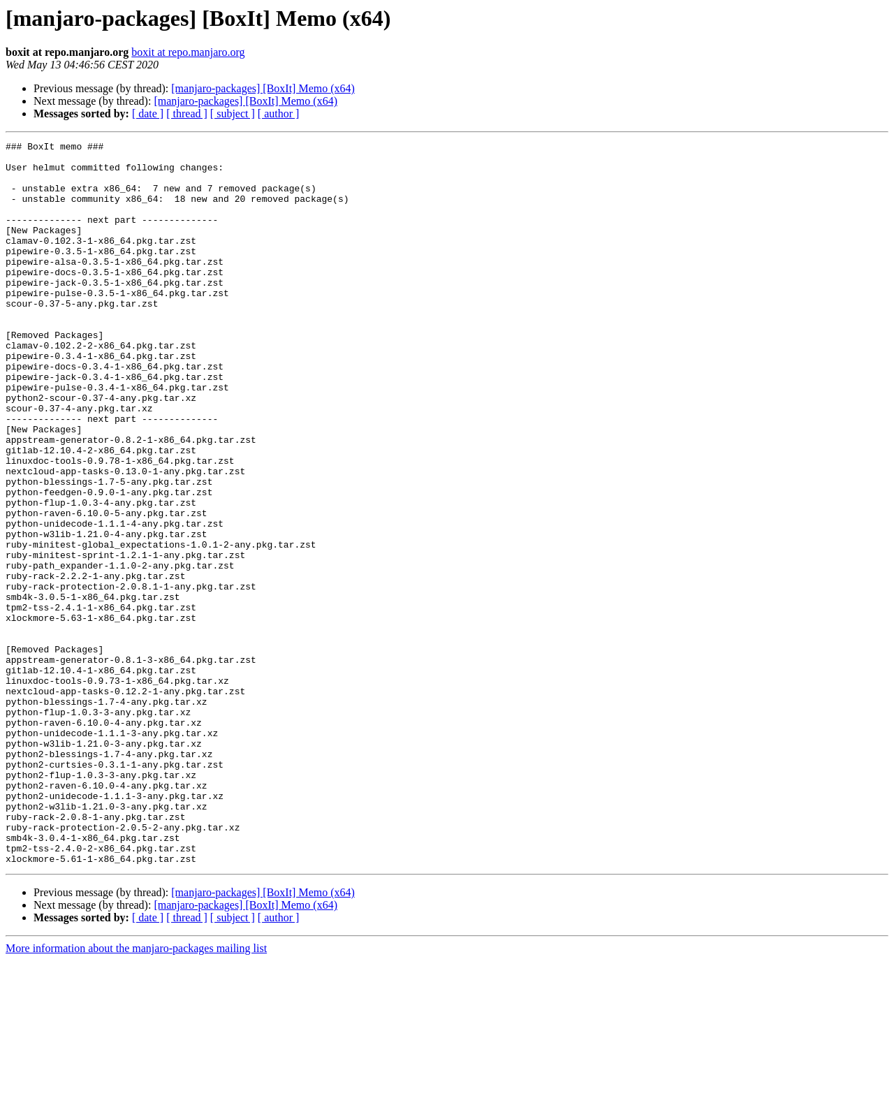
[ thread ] (186, 113)
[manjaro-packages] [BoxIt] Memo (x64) (263, 88)
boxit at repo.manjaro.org (187, 52)
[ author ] (279, 113)
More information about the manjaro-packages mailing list (136, 1093)
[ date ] (147, 113)
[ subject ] (232, 113)
